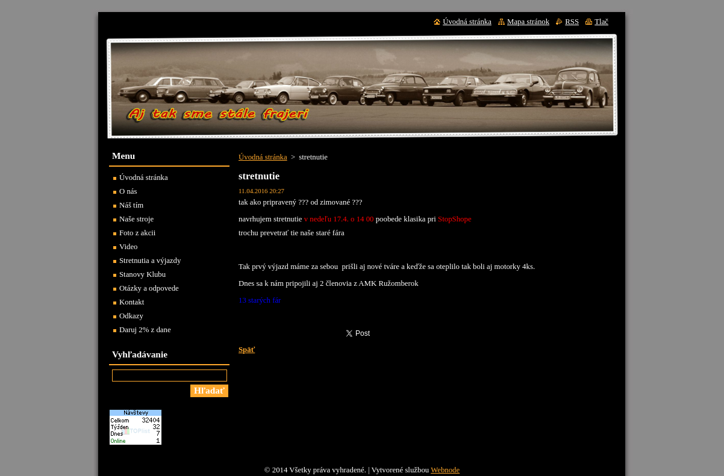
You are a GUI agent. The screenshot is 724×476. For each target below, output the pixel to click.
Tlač (601, 21)
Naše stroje (136, 219)
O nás (128, 191)
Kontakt (131, 302)
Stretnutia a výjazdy (150, 260)
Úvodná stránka (263, 157)
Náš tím (131, 205)
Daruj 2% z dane (145, 330)
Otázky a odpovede (149, 288)
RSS (572, 21)
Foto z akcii (137, 233)
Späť (247, 349)
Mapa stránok (528, 21)
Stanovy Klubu (142, 274)
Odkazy (131, 316)
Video (128, 247)
